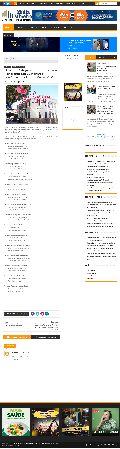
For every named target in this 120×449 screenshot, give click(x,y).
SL (13, 58)
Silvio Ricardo (91, 276)
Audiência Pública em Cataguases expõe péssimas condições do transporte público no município (105, 111)
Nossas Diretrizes (46, 4)
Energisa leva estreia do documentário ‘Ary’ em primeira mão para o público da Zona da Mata (101, 256)
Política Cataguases (17, 66)
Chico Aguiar (91, 270)
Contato (59, 4)
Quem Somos (31, 4)
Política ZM (55, 27)
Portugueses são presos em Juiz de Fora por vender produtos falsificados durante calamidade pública (100, 212)
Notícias (67, 27)
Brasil (65, 106)
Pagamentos (70, 4)
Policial (44, 27)
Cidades (31, 27)
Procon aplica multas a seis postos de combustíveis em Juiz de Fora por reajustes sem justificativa (101, 204)
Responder (15, 359)
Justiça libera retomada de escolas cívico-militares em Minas (106, 88)
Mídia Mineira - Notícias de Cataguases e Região (30, 443)
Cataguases (20, 27)
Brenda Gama (91, 273)
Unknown (15, 353)
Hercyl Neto (90, 278)
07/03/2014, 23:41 (24, 353)
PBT (18, 445)
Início (22, 4)
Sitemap (82, 4)
